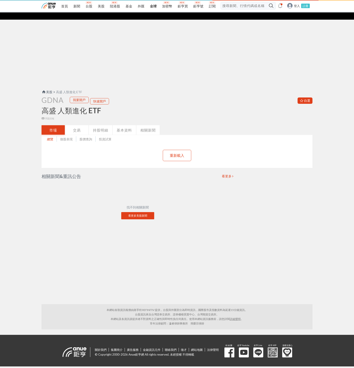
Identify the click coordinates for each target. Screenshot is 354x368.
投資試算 (105, 132)
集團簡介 (117, 342)
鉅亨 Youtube (244, 345)
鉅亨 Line (258, 345)
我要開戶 (79, 93)
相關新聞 (148, 123)
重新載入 (177, 148)
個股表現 (66, 132)
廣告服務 (133, 342)
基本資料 (124, 123)
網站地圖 (197, 342)
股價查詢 (85, 132)
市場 (53, 123)
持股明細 (100, 123)
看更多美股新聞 (137, 208)
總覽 (50, 132)
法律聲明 (213, 342)
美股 (47, 85)
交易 (77, 123)
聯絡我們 (171, 342)
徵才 (184, 342)
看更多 (227, 169)
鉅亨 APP (273, 345)
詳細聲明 (235, 311)
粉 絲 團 (229, 345)
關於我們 (101, 342)
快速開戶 (99, 94)
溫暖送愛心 (287, 345)
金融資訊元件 (152, 342)
